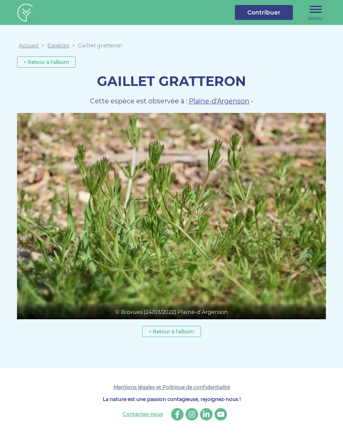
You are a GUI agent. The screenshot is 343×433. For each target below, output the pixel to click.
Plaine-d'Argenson (219, 101)
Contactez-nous (143, 414)
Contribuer (263, 12)
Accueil (29, 45)
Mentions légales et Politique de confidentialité (172, 387)
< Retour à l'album (46, 62)
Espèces (58, 45)
